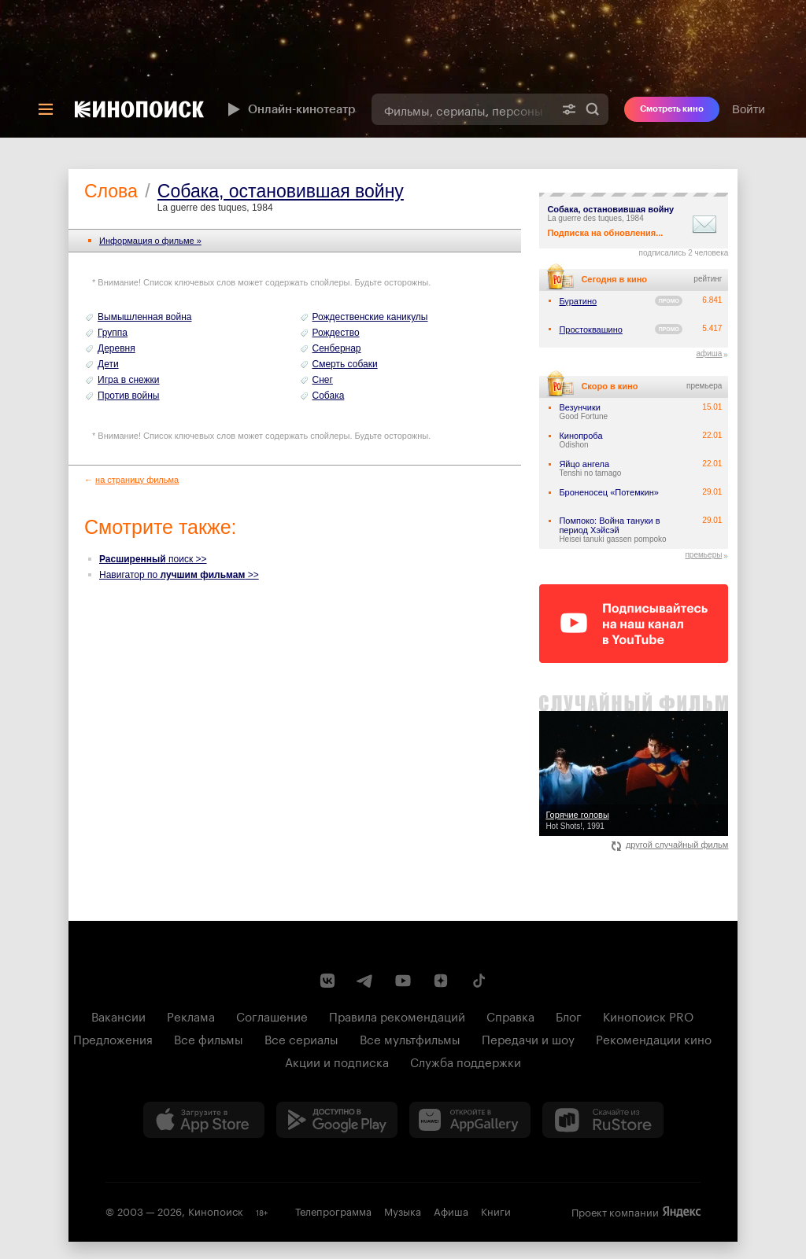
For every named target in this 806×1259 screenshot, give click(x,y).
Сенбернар (336, 348)
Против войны (129, 395)
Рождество (336, 332)
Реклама (191, 1015)
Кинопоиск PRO (648, 1015)
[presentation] (403, 69)
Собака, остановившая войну (280, 191)
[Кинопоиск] (139, 109)
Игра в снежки (129, 379)
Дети (108, 364)
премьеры (703, 554)
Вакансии (118, 1015)
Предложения (113, 1038)
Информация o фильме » (150, 240)
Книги (496, 1210)
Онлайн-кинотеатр (290, 109)
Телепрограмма (333, 1210)
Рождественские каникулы (370, 316)
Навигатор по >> (179, 574)
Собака (328, 395)
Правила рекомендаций (397, 1015)
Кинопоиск (215, 1210)
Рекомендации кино (654, 1038)
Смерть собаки (345, 364)
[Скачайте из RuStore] (603, 1120)
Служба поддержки (465, 1060)
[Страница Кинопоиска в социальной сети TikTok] (478, 980)
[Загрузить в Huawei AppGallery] (470, 1120)
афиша (709, 353)
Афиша (451, 1210)
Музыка (402, 1210)
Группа (113, 332)
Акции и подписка (337, 1060)
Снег (322, 379)
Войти (748, 109)
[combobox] (462, 109)
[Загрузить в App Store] (203, 1120)
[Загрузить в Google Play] (336, 1120)
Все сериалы (301, 1038)
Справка (510, 1015)
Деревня (116, 348)
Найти (593, 109)
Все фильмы (208, 1038)
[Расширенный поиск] (569, 109)
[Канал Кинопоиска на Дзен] (440, 980)
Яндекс (682, 1212)
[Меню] (45, 109)
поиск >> (153, 559)
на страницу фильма (137, 479)
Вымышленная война (144, 316)
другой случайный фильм (670, 844)
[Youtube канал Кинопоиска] (403, 980)
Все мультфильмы (410, 1038)
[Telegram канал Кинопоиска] (365, 980)
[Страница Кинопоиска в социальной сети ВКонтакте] (327, 980)
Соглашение (272, 1015)
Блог (569, 1015)
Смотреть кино (672, 109)
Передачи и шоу (528, 1038)
